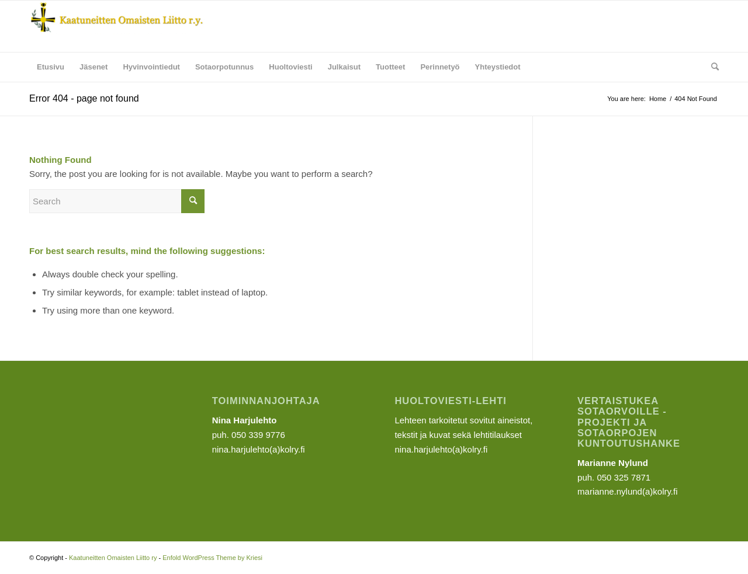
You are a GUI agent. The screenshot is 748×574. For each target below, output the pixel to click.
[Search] (711, 67)
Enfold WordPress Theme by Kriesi (212, 557)
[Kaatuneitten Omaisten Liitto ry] (117, 26)
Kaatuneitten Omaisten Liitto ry (113, 557)
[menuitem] (50, 67)
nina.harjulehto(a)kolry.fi (440, 449)
